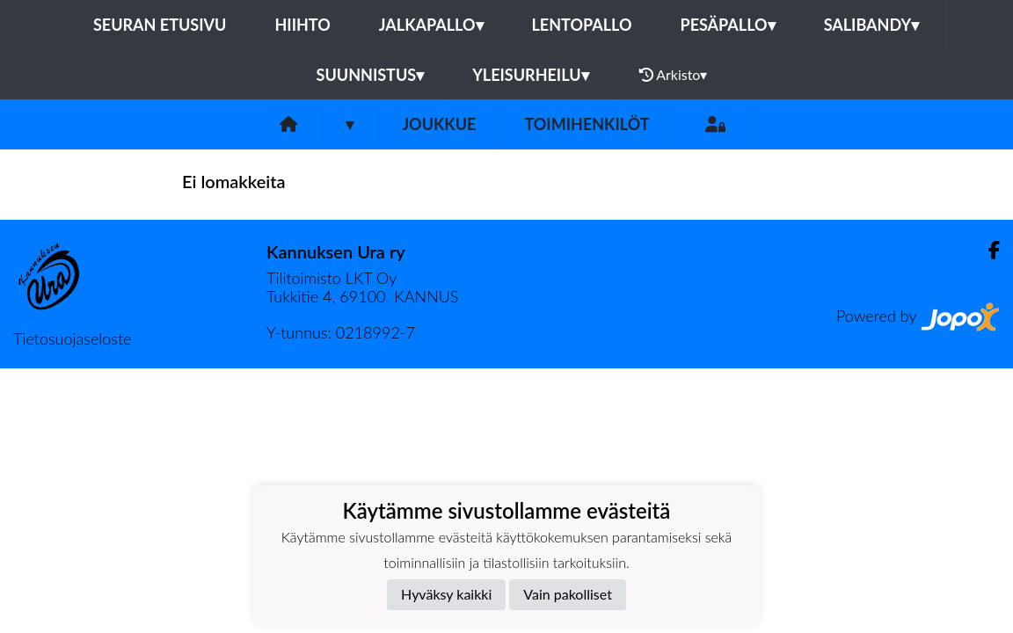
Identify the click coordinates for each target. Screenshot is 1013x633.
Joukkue (439, 124)
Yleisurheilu (530, 74)
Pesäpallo (728, 24)
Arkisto (673, 74)
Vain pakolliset (567, 594)
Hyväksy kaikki (446, 594)
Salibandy (871, 24)
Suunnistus (371, 74)
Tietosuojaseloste (72, 338)
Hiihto (302, 24)
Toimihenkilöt (586, 124)
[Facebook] (987, 250)
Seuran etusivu (160, 24)
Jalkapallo (431, 24)
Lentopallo (582, 24)
